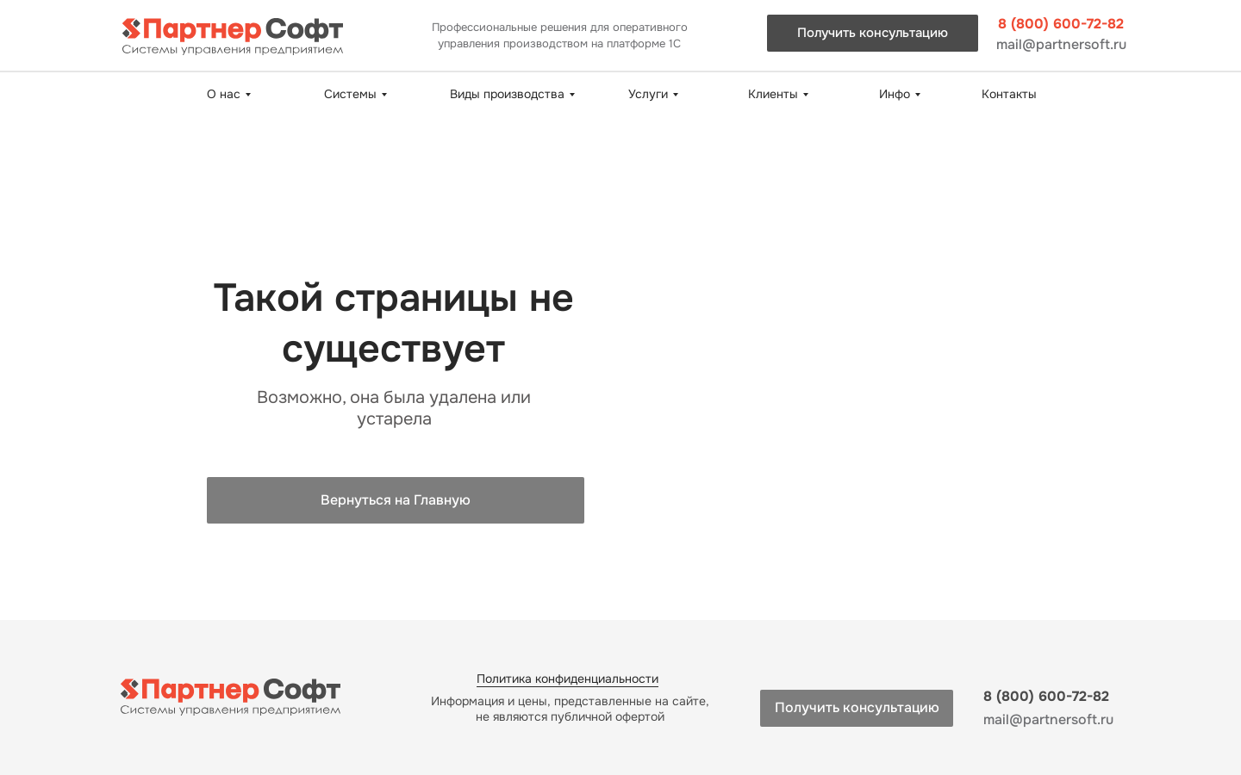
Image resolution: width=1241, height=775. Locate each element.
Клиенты (773, 94)
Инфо (894, 94)
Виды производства (507, 94)
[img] (232, 36)
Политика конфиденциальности (567, 678)
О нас (223, 94)
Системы (350, 94)
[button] (872, 33)
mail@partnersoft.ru (1061, 44)
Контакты (1009, 94)
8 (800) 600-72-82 (1061, 24)
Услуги (648, 94)
